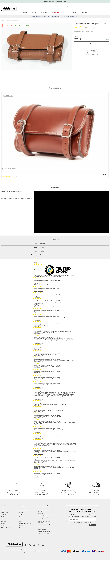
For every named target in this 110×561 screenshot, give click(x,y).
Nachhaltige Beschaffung (25, 523)
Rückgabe (40, 527)
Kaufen (92, 44)
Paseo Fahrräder (4, 510)
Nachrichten (3, 521)
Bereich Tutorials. (9, 200)
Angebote (3, 523)
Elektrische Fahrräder (5, 527)
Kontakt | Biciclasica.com (24, 510)
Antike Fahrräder (4, 512)
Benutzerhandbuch (10, 205)
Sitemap (21, 512)
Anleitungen (40, 513)
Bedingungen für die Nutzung (62, 275)
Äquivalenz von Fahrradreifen (44, 524)
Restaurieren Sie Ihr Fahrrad (44, 533)
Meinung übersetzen (38, 291)
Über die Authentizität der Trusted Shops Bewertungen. (49, 276)
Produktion (21, 525)
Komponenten (4, 514)
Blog (20, 527)
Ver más (36, 477)
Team (20, 514)
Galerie (20, 521)
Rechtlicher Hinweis (42, 529)
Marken (2, 519)
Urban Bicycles (4, 525)
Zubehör (3, 516)
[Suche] (55, 7)
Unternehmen (22, 516)
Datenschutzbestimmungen (44, 531)
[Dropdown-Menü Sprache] (91, 1)
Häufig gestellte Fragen (43, 515)
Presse (20, 519)
